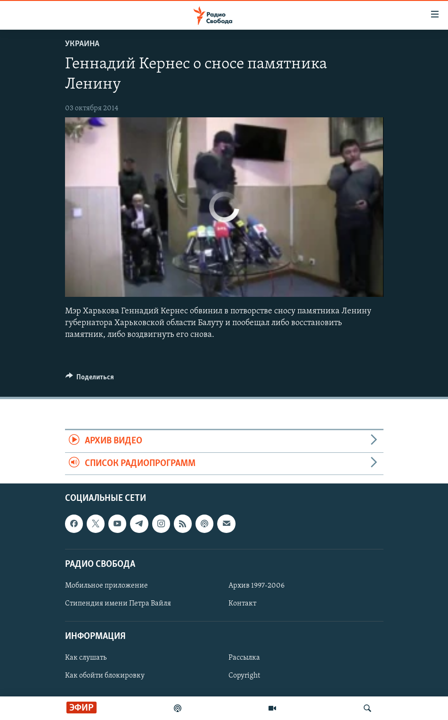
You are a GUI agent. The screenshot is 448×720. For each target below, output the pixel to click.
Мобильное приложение (106, 585)
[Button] (89, 379)
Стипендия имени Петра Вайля (118, 603)
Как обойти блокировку (105, 675)
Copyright (244, 675)
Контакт (242, 603)
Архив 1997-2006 (256, 585)
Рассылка (244, 658)
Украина (82, 44)
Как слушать (85, 658)
